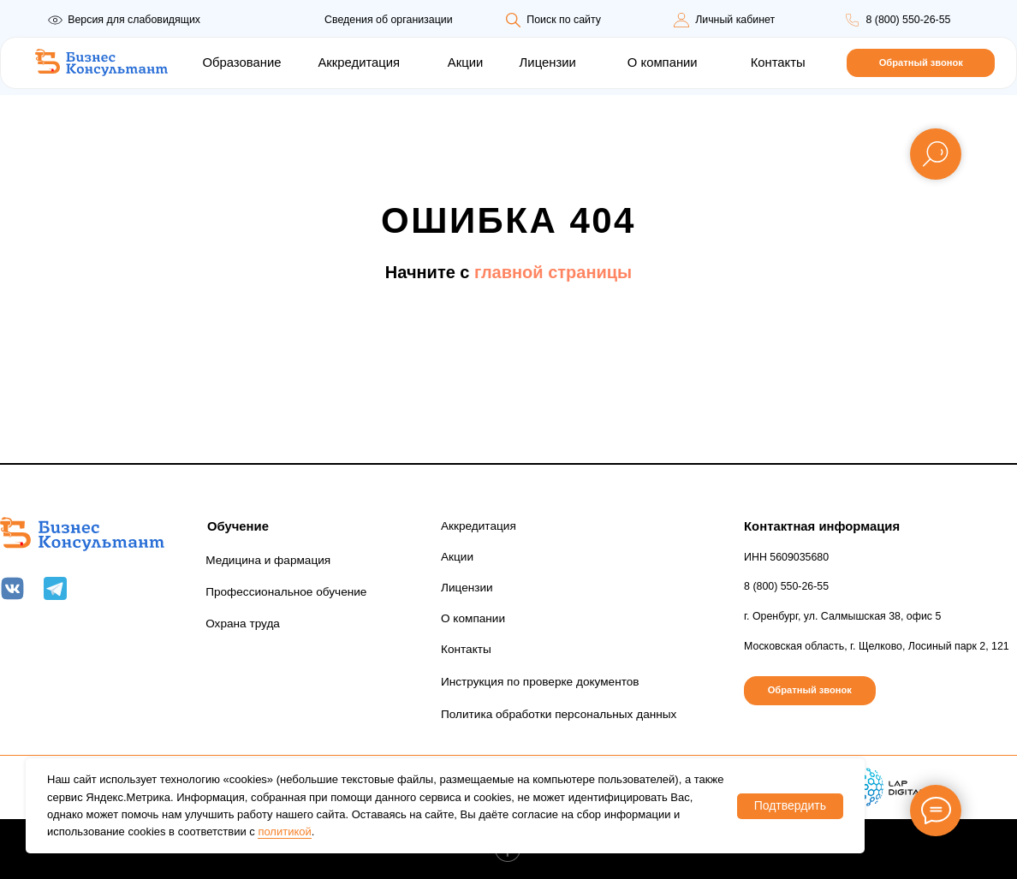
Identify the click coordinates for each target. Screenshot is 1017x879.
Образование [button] (241, 62)
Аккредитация (359, 62)
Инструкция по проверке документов (540, 681)
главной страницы (553, 272)
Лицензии (548, 62)
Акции (465, 62)
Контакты (778, 62)
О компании (662, 62)
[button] (921, 63)
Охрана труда (242, 623)
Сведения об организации (388, 20)
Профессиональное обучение (285, 591)
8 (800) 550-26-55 (907, 20)
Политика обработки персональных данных (558, 714)
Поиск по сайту (563, 20)
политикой (284, 831)
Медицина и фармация (267, 560)
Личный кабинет (735, 20)
